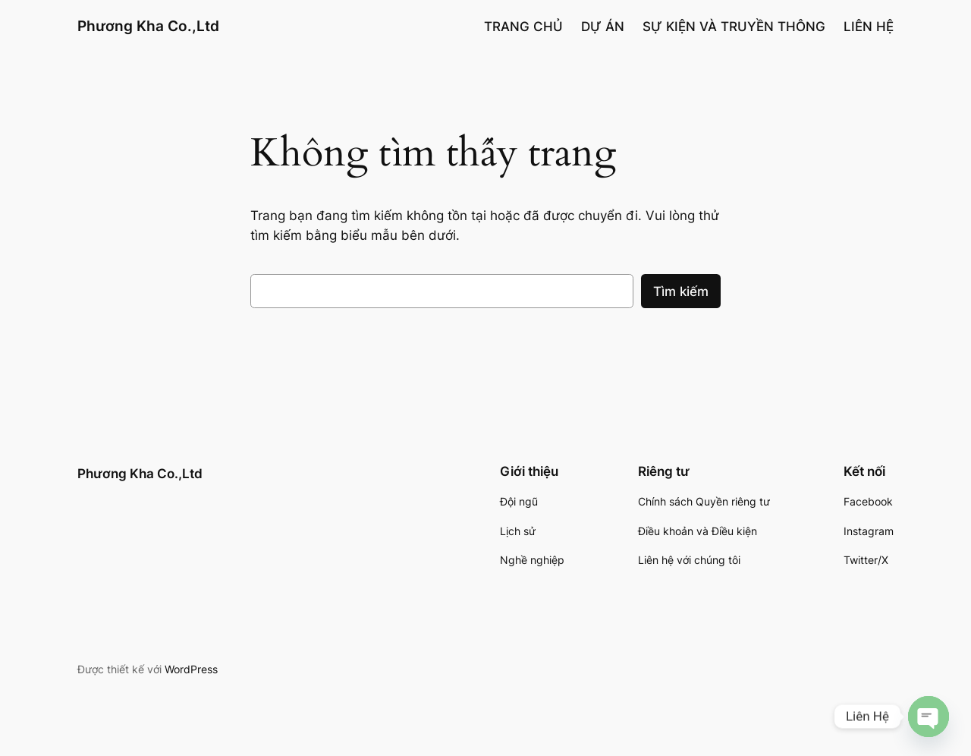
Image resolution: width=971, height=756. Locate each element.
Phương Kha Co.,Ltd (148, 26)
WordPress (191, 669)
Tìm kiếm (681, 291)
